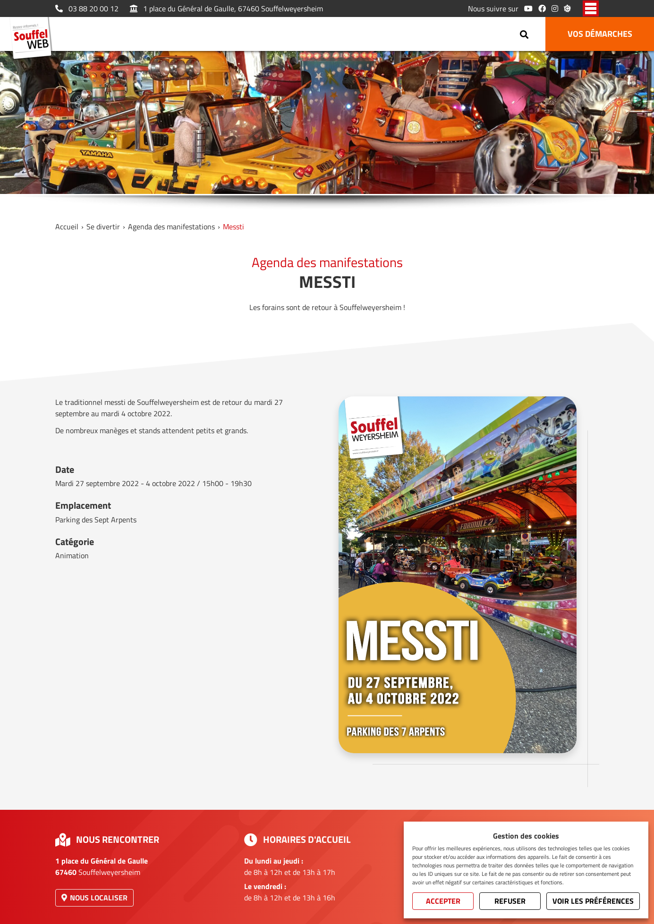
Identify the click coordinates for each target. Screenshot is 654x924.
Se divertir (103, 226)
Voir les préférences (593, 901)
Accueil (66, 226)
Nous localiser (94, 897)
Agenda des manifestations (171, 226)
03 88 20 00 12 (87, 8)
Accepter (443, 901)
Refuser (510, 901)
